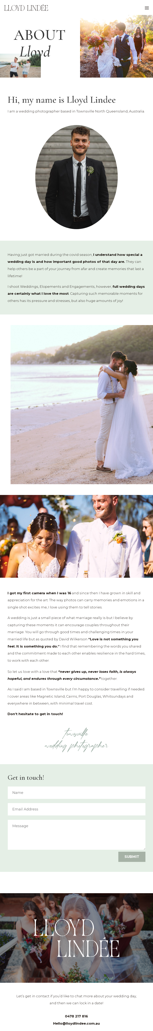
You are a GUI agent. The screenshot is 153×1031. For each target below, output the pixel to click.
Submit (132, 857)
